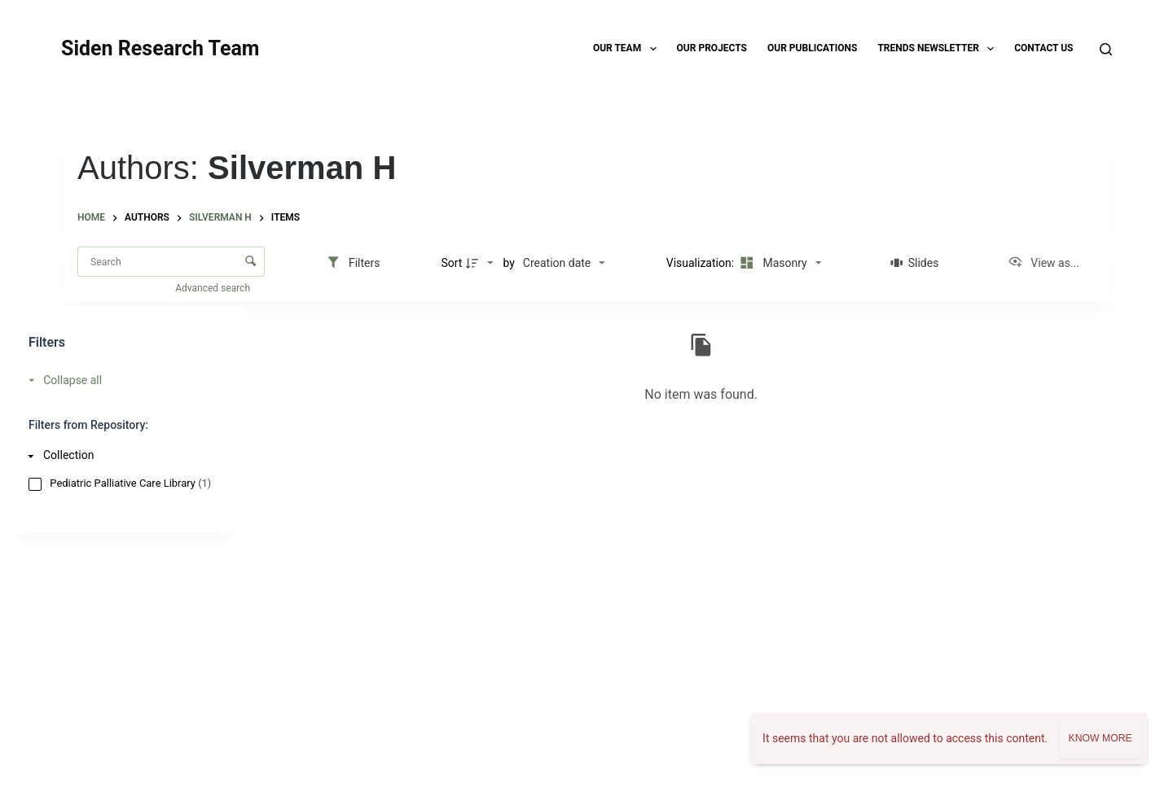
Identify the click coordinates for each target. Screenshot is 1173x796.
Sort (451, 262)
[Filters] (353, 263)
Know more (1099, 738)
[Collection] (119, 455)
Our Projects (712, 48)
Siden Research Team (160, 48)
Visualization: (701, 262)
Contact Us (1043, 48)
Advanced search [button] (214, 288)
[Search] (1106, 49)
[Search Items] (171, 262)
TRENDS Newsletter (938, 49)
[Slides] (914, 263)
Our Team (628, 49)
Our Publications (812, 48)
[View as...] (1043, 263)
